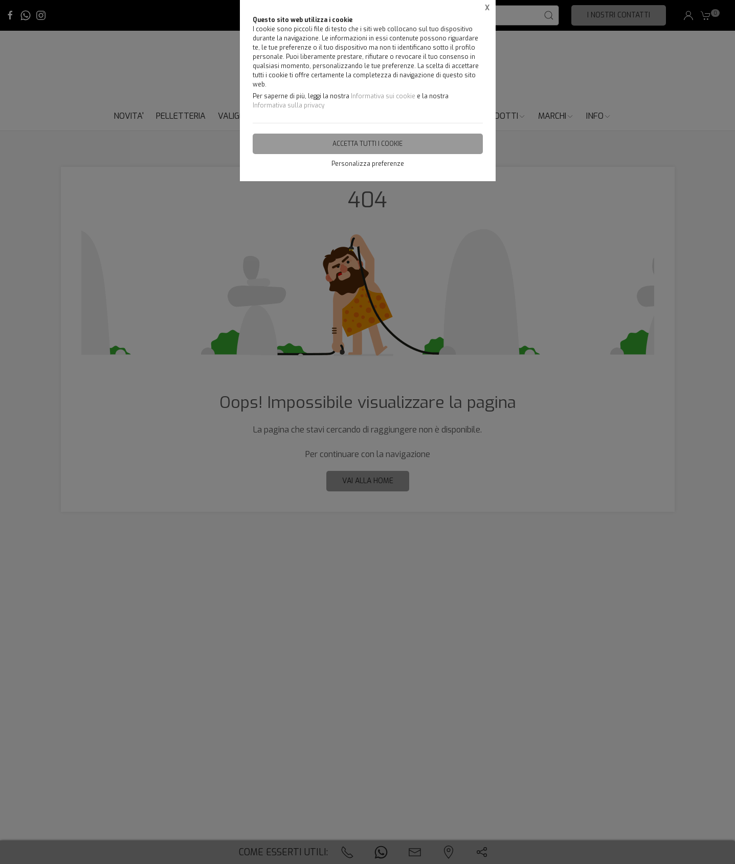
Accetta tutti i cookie (367, 144)
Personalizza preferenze (367, 164)
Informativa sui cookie (383, 96)
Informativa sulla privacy (288, 105)
